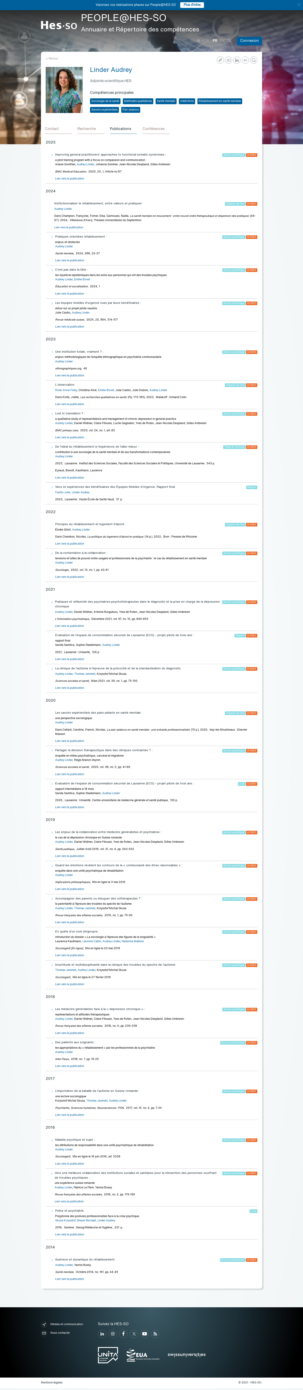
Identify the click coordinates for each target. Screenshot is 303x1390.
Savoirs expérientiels (104, 110)
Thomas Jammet (84, 676)
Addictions (187, 101)
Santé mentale (166, 101)
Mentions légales (51, 1384)
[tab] (59, 130)
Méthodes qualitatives (138, 101)
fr (215, 41)
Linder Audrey (81, 494)
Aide (203, 41)
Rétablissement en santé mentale (220, 101)
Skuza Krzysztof (65, 1222)
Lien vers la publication (69, 180)
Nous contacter (55, 1335)
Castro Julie (62, 494)
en (222, 41)
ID (229, 61)
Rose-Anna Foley (66, 392)
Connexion (249, 41)
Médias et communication (62, 1326)
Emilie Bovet (82, 281)
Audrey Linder (85, 166)
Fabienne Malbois (133, 943)
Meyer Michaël (86, 1222)
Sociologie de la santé (105, 101)
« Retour (52, 58)
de (229, 41)
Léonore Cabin (92, 943)
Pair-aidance (131, 110)
